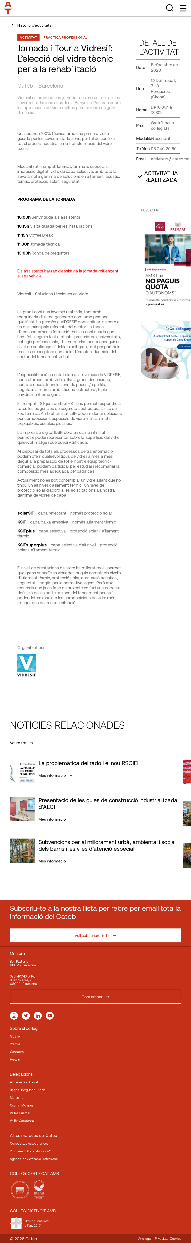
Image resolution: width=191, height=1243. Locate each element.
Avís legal (144, 1238)
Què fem (16, 1036)
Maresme (16, 1097)
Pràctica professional (65, 37)
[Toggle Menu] (183, 8)
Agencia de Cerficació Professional (34, 1159)
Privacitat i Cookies (168, 1238)
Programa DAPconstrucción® (30, 1151)
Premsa (15, 1044)
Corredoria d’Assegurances (29, 1143)
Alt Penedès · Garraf (24, 1082)
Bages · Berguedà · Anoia (28, 1090)
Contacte (17, 1051)
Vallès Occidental (22, 1120)
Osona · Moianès (21, 1105)
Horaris (15, 1059)
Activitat (28, 37)
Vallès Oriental (20, 1113)
